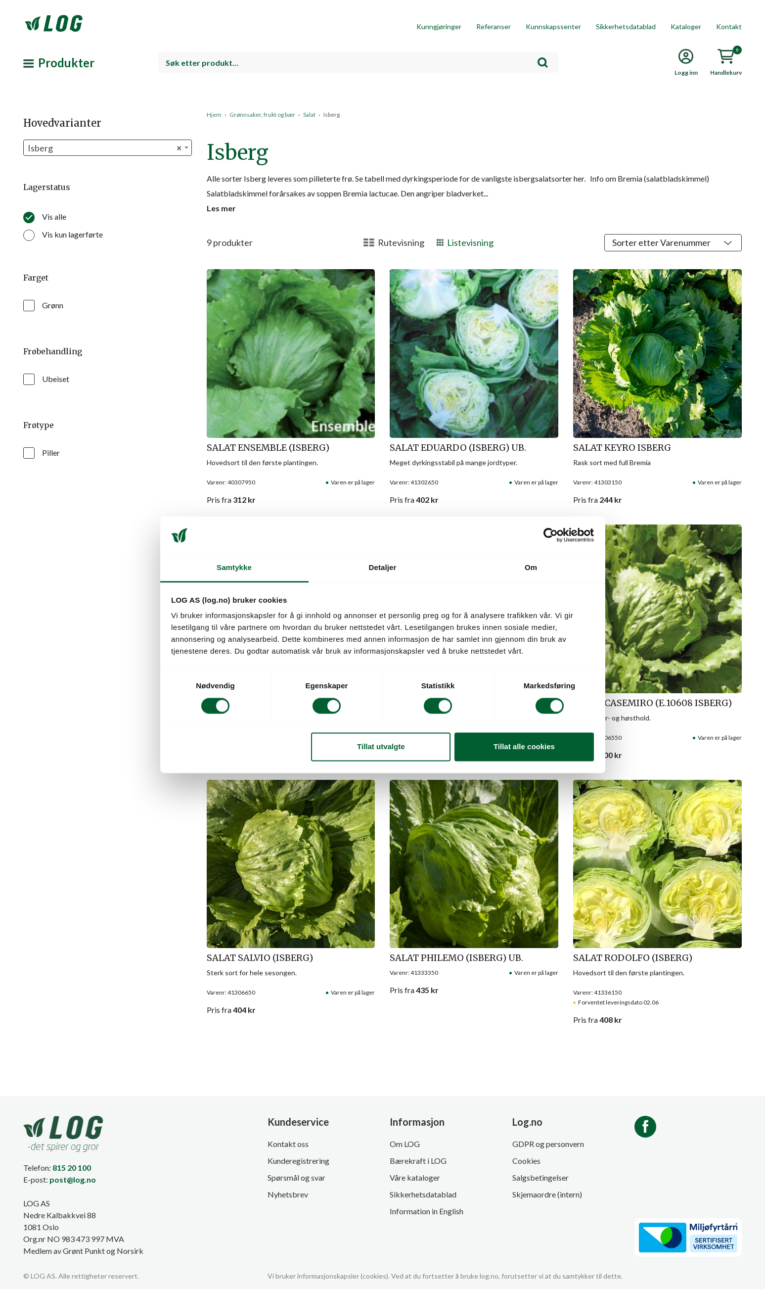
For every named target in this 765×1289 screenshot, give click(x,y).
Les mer (221, 208)
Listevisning (465, 242)
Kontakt (729, 26)
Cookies (526, 1160)
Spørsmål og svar (296, 1177)
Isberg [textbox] (104, 148)
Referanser (493, 26)
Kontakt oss (288, 1143)
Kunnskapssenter (553, 26)
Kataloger (686, 26)
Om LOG (405, 1143)
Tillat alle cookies (524, 747)
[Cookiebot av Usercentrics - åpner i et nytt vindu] (550, 534)
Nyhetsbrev (288, 1194)
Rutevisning (393, 242)
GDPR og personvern (548, 1143)
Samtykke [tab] (234, 568)
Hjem (214, 114)
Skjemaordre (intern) (547, 1194)
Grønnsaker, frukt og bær (262, 114)
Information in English (426, 1211)
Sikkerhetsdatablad (626, 26)
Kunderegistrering (298, 1160)
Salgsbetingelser (540, 1177)
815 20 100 (71, 1167)
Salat (309, 114)
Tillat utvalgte (381, 747)
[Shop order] (673, 242)
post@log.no (72, 1179)
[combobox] (358, 62)
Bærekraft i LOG (418, 1160)
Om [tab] (531, 568)
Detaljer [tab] (383, 568)
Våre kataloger (415, 1177)
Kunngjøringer (438, 26)
